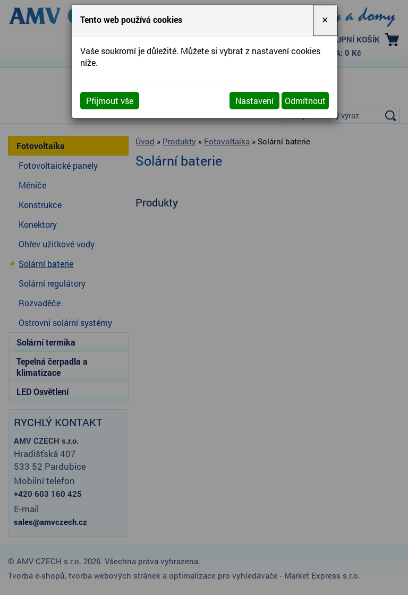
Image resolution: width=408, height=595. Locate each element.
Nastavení (254, 100)
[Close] (325, 20)
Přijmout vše (109, 100)
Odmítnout (305, 100)
